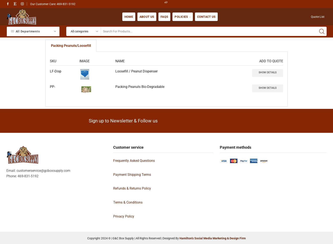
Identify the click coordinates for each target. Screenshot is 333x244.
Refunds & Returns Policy (132, 188)
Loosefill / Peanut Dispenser (136, 71)
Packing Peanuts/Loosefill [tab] (71, 46)
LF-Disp (55, 71)
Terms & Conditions (128, 202)
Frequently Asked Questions (134, 161)
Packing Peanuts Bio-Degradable (139, 87)
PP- (52, 87)
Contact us (206, 16)
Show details (268, 72)
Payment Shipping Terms (132, 175)
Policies (182, 16)
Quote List (318, 16)
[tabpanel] (166, 79)
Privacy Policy (123, 216)
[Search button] (321, 31)
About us (147, 16)
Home (128, 16)
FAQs (164, 16)
